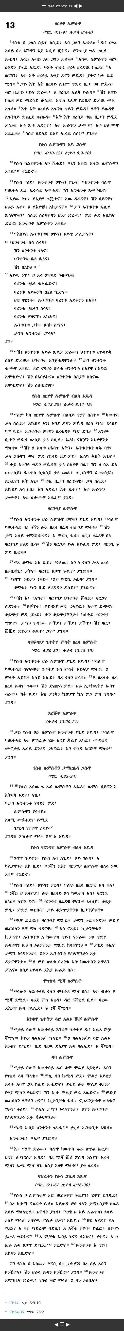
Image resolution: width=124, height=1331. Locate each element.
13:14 (13, 1303)
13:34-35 (16, 1312)
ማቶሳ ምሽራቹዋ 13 (60, 6)
